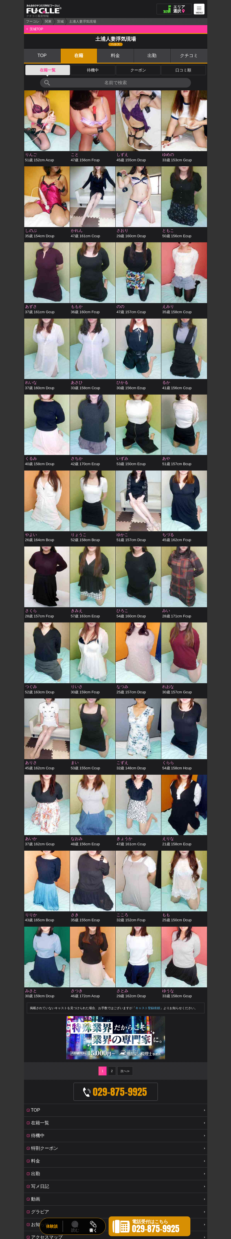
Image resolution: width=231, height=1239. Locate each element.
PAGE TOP (115, 1130)
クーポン (138, 70)
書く (93, 1230)
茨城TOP (36, 29)
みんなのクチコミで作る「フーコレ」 (115, 1115)
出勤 (152, 55)
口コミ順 (183, 70)
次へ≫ (125, 887)
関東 (48, 21)
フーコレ (32, 21)
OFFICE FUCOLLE (120, 1146)
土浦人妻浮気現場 (82, 21)
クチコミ (189, 55)
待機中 (93, 70)
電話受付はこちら (155, 1227)
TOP (42, 55)
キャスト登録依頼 (147, 867)
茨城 (60, 21)
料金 (115, 55)
